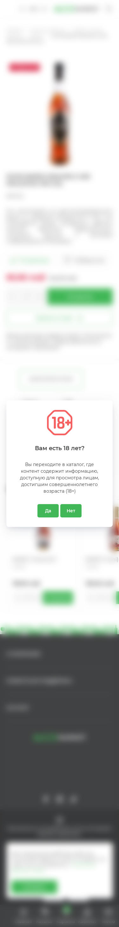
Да (48, 511)
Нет (71, 511)
